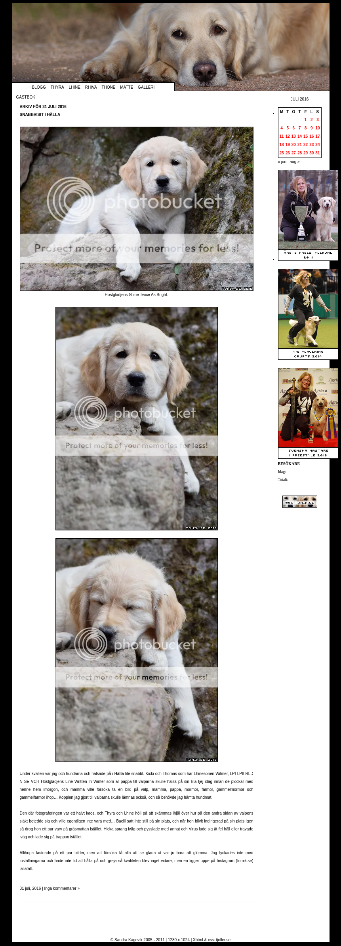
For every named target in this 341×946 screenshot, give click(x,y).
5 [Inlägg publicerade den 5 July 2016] (287, 128)
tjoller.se (223, 940)
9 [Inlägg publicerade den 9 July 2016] (312, 128)
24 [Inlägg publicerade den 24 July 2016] (317, 144)
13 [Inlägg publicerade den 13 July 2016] (293, 136)
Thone (108, 87)
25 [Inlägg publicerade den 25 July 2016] (282, 153)
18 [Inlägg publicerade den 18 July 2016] (282, 144)
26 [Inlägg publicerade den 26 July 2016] (288, 153)
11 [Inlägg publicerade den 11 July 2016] (282, 136)
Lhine (74, 87)
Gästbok (25, 97)
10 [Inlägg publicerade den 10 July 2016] (317, 128)
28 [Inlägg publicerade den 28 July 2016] (299, 153)
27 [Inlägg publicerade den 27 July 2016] (293, 153)
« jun (282, 162)
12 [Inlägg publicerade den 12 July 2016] (288, 136)
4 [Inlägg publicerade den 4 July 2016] (281, 128)
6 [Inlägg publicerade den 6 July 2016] (294, 128)
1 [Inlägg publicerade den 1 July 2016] (306, 120)
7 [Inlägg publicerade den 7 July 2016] (300, 128)
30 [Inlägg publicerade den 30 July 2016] (311, 153)
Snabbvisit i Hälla (40, 114)
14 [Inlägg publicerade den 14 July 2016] (299, 136)
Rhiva (91, 87)
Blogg (39, 87)
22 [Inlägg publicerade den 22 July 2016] (305, 144)
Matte (126, 87)
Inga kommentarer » (62, 888)
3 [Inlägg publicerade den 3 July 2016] (317, 120)
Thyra (57, 87)
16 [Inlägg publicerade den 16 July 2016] (311, 136)
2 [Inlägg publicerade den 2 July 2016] (312, 120)
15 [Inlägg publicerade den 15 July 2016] (305, 136)
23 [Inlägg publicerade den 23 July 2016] (311, 144)
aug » (295, 162)
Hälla (119, 773)
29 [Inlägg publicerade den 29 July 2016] (305, 153)
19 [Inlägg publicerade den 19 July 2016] (288, 144)
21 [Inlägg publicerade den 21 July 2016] (299, 144)
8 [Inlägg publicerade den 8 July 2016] (306, 128)
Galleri (146, 87)
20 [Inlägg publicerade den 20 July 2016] (293, 144)
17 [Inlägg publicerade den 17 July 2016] (317, 136)
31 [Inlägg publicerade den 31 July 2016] (317, 153)
